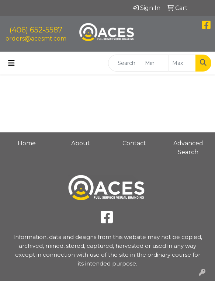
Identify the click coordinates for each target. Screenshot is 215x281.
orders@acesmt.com (36, 38)
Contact (134, 143)
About (80, 143)
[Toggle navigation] (11, 63)
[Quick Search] (124, 63)
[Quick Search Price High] (182, 63)
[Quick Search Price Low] (155, 63)
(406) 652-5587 (36, 29)
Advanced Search (188, 148)
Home (27, 143)
